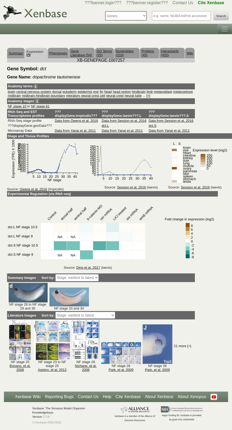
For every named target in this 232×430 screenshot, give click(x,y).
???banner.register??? (147, 3)
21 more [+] (182, 346)
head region (122, 92)
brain (11, 92)
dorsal (56, 92)
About (192, 396)
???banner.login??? (102, 3)
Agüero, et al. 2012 (52, 370)
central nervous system (33, 92)
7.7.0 (46, 416)
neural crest (115, 96)
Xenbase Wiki (28, 396)
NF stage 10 (17, 106)
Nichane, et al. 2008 (86, 368)
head (108, 92)
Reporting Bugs (59, 396)
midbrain (14, 96)
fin (101, 92)
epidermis (84, 92)
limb (149, 92)
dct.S (152, 126)
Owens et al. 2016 (33, 189)
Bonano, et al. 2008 (20, 368)
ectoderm (70, 92)
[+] (148, 96)
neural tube (133, 96)
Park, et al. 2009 (121, 370)
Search (221, 16)
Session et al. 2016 (131, 187)
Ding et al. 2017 (88, 268)
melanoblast (163, 92)
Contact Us (183, 3)
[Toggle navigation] (224, 29)
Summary (16, 53)
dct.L (105, 126)
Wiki (189, 53)
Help (107, 396)
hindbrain (139, 92)
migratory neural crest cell (85, 96)
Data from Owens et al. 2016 (76, 121)
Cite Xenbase (128, 396)
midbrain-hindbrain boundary (43, 96)
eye (96, 92)
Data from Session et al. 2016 (124, 121)
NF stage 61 (40, 106)
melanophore (183, 92)
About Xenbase (159, 396)
